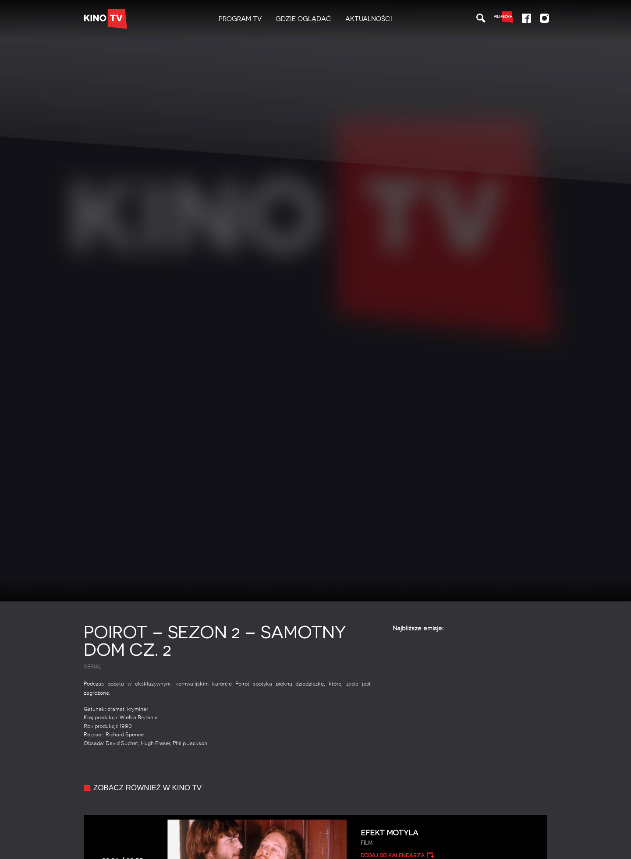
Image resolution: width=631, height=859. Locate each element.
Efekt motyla (451, 837)
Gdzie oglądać (303, 19)
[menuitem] (240, 19)
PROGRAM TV (240, 19)
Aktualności (368, 19)
